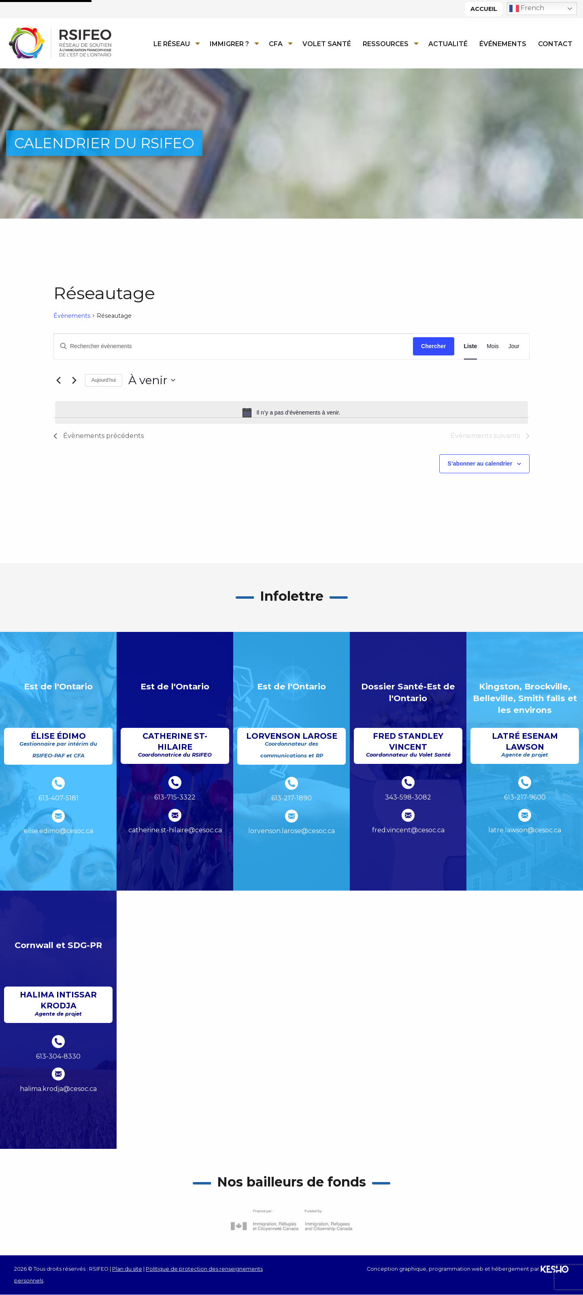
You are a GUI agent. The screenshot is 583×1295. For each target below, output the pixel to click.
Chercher (433, 346)
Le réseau (171, 44)
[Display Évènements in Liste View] (470, 346)
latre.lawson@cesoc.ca (524, 830)
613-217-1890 (291, 798)
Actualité (448, 44)
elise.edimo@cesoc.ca (58, 831)
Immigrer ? (229, 44)
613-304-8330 (58, 1056)
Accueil (483, 9)
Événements (502, 44)
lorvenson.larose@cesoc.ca (291, 831)
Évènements (71, 315)
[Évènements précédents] (58, 380)
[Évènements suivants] (74, 380)
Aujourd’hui (103, 380)
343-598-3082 (408, 798)
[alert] (291, 413)
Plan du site (127, 1269)
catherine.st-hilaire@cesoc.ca (175, 830)
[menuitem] (174, 43)
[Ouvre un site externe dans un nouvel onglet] (291, 1220)
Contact (555, 44)
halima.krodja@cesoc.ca (58, 1089)
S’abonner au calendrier (480, 464)
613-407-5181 (58, 798)
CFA (276, 44)
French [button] (526, 8)
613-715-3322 (175, 798)
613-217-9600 (525, 798)
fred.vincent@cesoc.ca (408, 830)
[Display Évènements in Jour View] (514, 346)
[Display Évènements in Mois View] (493, 346)
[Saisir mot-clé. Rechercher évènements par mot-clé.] (233, 346)
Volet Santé (326, 44)
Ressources (386, 44)
